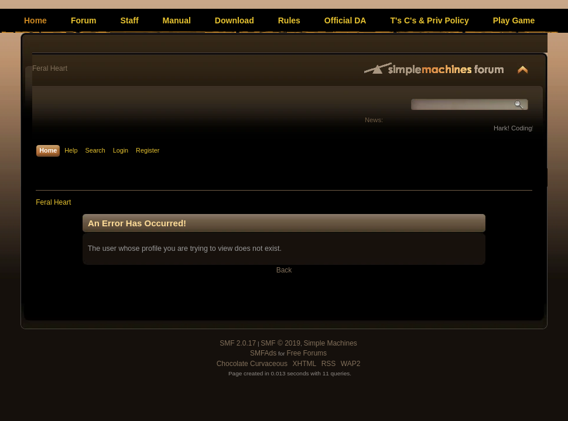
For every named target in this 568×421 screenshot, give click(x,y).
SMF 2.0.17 (238, 343)
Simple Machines (330, 343)
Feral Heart (49, 68)
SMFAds (263, 353)
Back (284, 270)
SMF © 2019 (280, 343)
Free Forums (306, 353)
